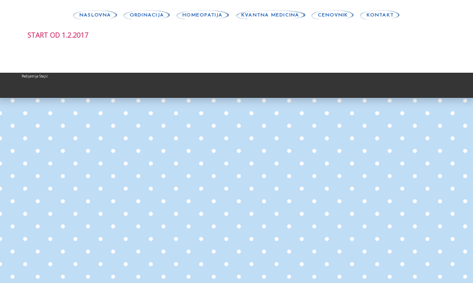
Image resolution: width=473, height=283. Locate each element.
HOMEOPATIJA (202, 15)
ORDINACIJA (147, 15)
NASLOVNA (95, 15)
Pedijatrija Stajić (35, 76)
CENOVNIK (333, 15)
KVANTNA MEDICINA (270, 15)
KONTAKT (380, 15)
